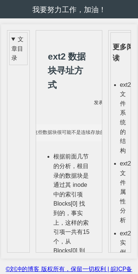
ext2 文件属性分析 (125, 191)
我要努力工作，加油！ (69, 10)
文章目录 (17, 48)
